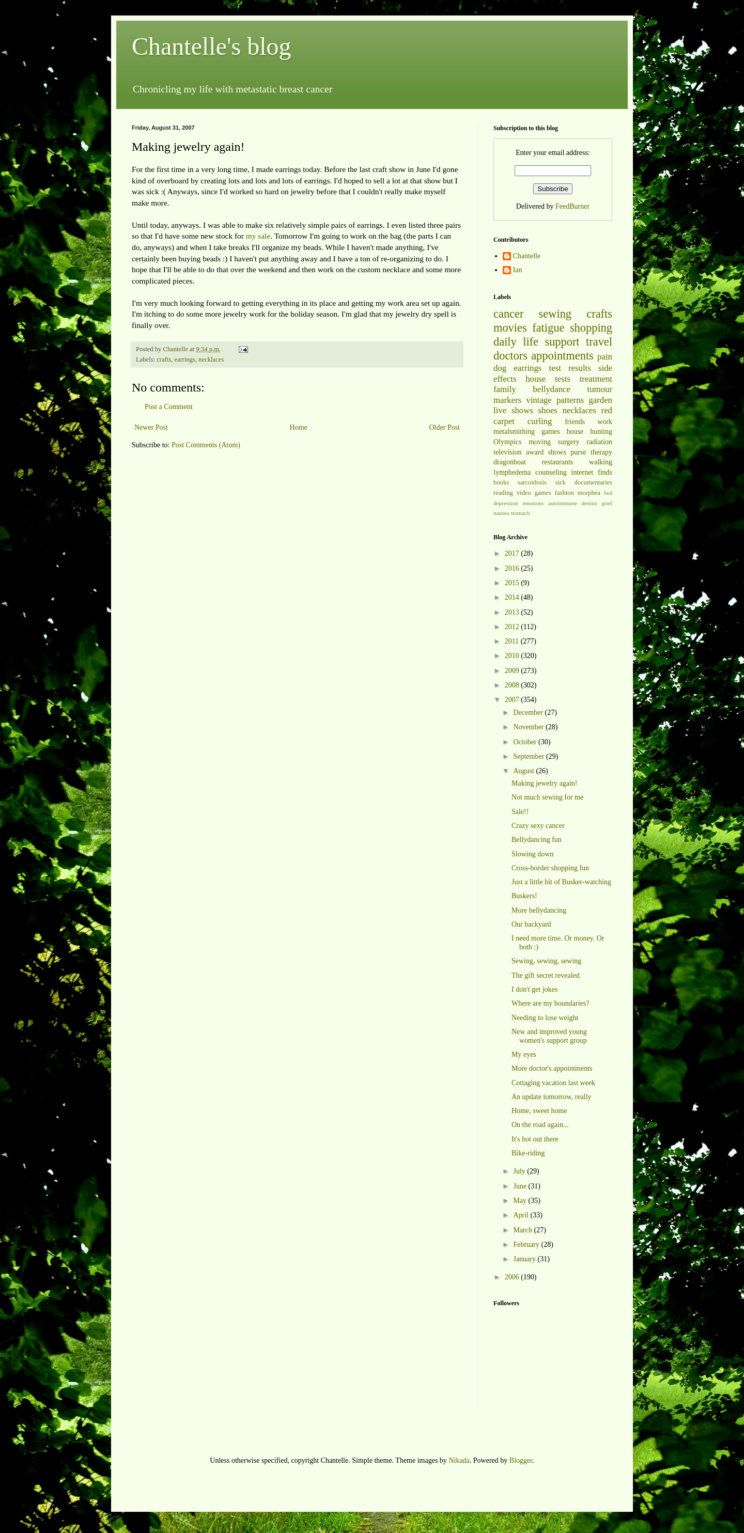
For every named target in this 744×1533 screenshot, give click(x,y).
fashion (564, 492)
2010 (513, 656)
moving (540, 442)
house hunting (589, 431)
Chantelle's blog (211, 46)
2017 (513, 553)
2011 (513, 641)
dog (499, 368)
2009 (513, 671)
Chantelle (527, 256)
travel (599, 341)
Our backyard (531, 924)
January (525, 1259)
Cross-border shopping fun (550, 868)
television (507, 452)
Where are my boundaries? (550, 1003)
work (604, 422)
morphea (589, 492)
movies (510, 327)
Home (298, 427)
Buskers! (524, 896)
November (529, 727)
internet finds (592, 472)
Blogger (520, 1460)
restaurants (558, 462)
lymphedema (512, 472)
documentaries (593, 482)
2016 (513, 568)
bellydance (551, 389)
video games (534, 492)
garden (600, 400)
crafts (164, 359)
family (504, 389)
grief (606, 503)
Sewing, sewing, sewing (546, 961)
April (521, 1215)
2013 (513, 612)
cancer (508, 313)
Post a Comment (169, 407)
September (529, 756)
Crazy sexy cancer (538, 826)
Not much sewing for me (547, 797)
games (550, 431)
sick (560, 482)
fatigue (548, 327)
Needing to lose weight (545, 1018)
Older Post (444, 427)
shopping (591, 327)
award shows (546, 452)
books (501, 482)
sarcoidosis (532, 482)
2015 (513, 583)
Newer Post (151, 427)
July (520, 1171)
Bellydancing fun (537, 839)
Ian (517, 270)
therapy (601, 452)
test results (570, 368)
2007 (513, 699)
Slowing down (532, 854)
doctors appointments (543, 355)
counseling (551, 472)
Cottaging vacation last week (553, 1083)
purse (578, 452)
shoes (547, 410)
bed (608, 493)
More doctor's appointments (552, 1068)
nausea (501, 513)
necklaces (211, 359)
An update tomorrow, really (552, 1097)
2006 (513, 1277)
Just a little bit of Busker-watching (561, 882)
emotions (533, 503)
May (520, 1200)
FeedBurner (572, 206)
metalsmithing (514, 431)
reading (503, 492)
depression (505, 503)
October (525, 742)
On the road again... (540, 1125)
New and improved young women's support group (549, 1036)
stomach (520, 513)
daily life (515, 341)
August (524, 771)
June (520, 1186)
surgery (569, 442)
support (562, 341)
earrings (184, 359)
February (527, 1244)
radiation (599, 442)
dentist (589, 503)
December (529, 712)
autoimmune (562, 503)
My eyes (524, 1054)
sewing (555, 313)
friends (575, 422)
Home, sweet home (539, 1111)
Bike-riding (528, 1153)
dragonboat (509, 462)
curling (540, 421)
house (535, 379)
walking (600, 462)
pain (604, 357)
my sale (258, 235)
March (523, 1230)
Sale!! (520, 812)
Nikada (458, 1460)
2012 (513, 627)
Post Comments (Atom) (206, 445)
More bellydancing (539, 910)
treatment (596, 379)
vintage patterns (555, 400)
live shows (513, 410)
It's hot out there (535, 1139)
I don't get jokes (534, 989)
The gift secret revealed (546, 975)
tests (562, 379)
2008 (513, 685)
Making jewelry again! (545, 783)
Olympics (507, 442)
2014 (513, 597)
